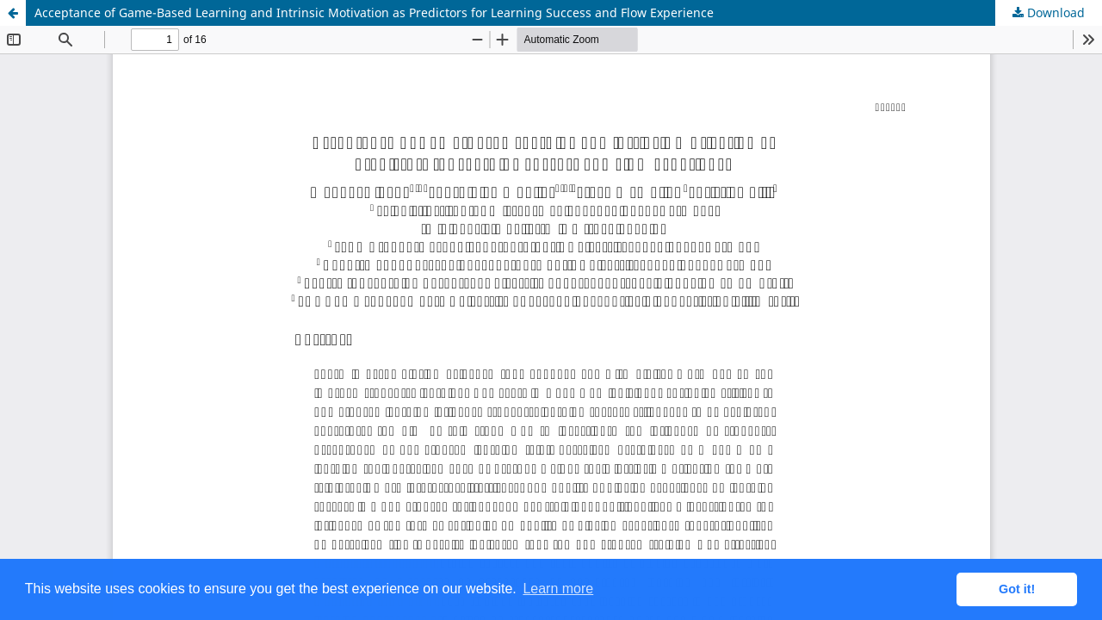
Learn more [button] (558, 588)
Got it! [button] (1017, 589)
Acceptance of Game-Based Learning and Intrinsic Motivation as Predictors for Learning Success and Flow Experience (374, 12)
